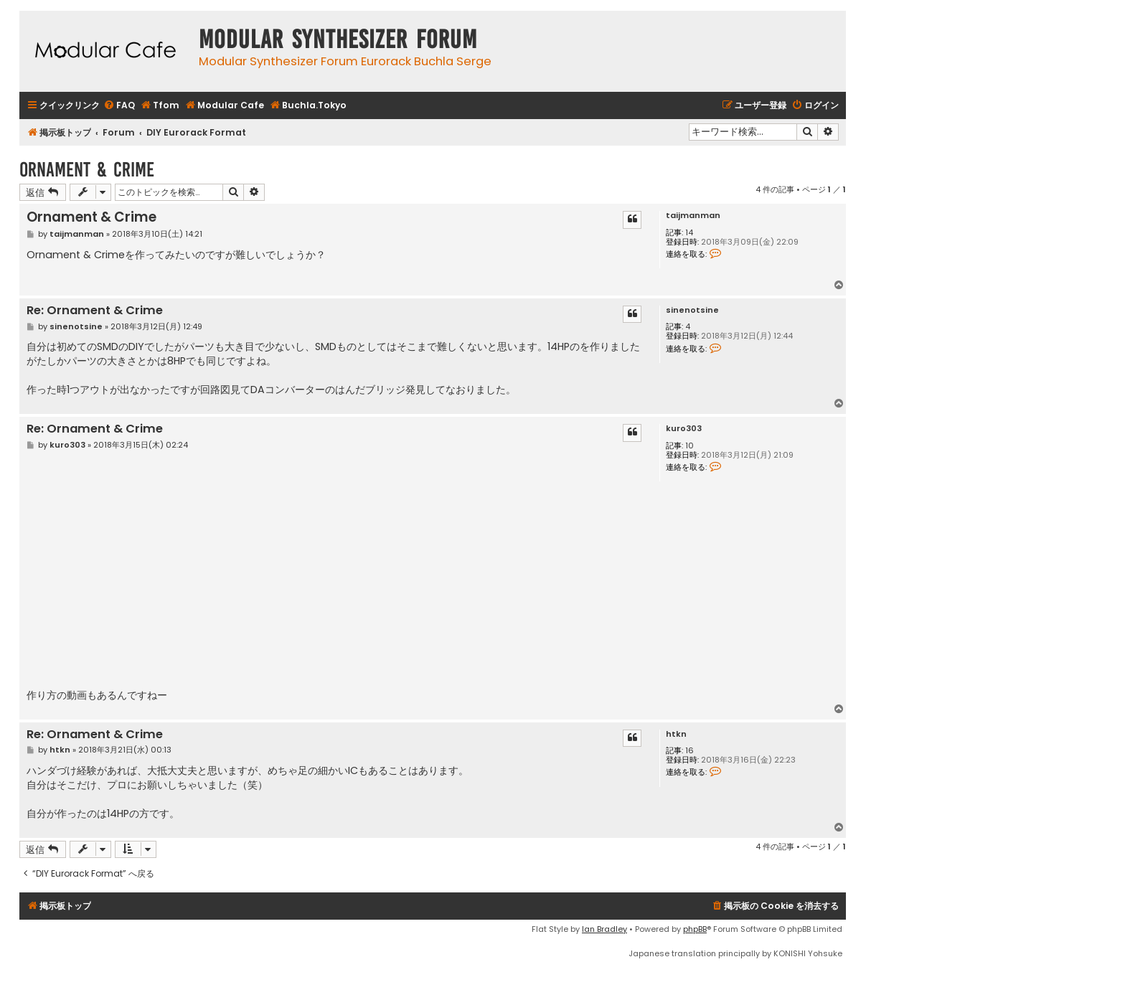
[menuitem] (119, 105)
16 (689, 750)
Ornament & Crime (86, 170)
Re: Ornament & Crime (95, 311)
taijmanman (693, 215)
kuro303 (684, 428)
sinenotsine (692, 310)
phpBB (695, 929)
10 (689, 446)
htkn (676, 734)
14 (689, 232)
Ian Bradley (604, 929)
